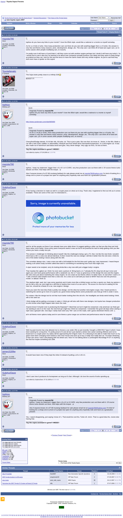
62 (113, 515)
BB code (5, 450)
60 (109, 515)
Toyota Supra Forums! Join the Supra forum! (18, 18)
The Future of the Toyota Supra (57, 18)
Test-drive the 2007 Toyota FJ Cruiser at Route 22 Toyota (19, 483)
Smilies (4, 451)
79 (64, 516)
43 (76, 515)
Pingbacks (5, 457)
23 (37, 515)
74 (55, 516)
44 (78, 515)
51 (92, 515)
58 (105, 515)
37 (64, 515)
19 (30, 515)
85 (76, 516)
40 (70, 515)
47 (84, 515)
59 (107, 515)
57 (103, 515)
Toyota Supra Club (105, 494)
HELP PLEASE (7, 474)
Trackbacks (5, 456)
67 (41, 516)
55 (99, 515)
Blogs (50, 23)
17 (26, 515)
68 (43, 516)
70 (47, 516)
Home (3, 2)
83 (72, 516)
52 (93, 515)
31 (53, 515)
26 (43, 515)
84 (74, 516)
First (92, 28)
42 (74, 515)
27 (45, 515)
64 (117, 515)
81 (68, 516)
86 (78, 516)
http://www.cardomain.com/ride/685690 (40, 122)
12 (105, 28)
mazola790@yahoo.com (94, 173)
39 (68, 515)
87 (80, 516)
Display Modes (114, 32)
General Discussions (40, 18)
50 (90, 515)
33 (57, 515)
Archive (115, 494)
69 (45, 516)
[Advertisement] (61, 8)
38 (66, 515)
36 (63, 515)
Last (116, 28)
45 (80, 515)
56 (101, 515)
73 (52, 516)
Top (120, 494)
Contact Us (94, 494)
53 (95, 515)
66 (120, 515)
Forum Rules (6, 462)
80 (66, 516)
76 (58, 516)
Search (114, 23)
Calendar (74, 23)
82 (70, 516)
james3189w (9, 351)
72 (51, 516)
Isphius (6, 104)
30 (51, 515)
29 (49, 515)
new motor (5, 480)
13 (108, 28)
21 (111, 28)
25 (41, 515)
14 (20, 515)
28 (47, 515)
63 (115, 515)
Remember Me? (115, 18)
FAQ (60, 23)
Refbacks (5, 459)
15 (22, 515)
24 (39, 515)
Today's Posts (95, 23)
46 (82, 515)
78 (62, 516)
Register (9, 23)
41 (72, 515)
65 (119, 515)
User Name (94, 17)
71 (49, 516)
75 (56, 516)
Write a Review (30, 23)
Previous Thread (57, 435)
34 (59, 515)
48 (86, 515)
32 (55, 515)
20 (32, 515)
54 (97, 515)
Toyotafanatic (9, 71)
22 (36, 515)
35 (61, 515)
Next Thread (67, 435)
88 (82, 516)
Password (94, 20)
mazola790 (8, 38)
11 (14, 515)
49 (88, 515)
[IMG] (4, 453)
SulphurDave (9, 187)
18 (28, 515)
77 (60, 516)
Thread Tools (101, 32)
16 (24, 515)
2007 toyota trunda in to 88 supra (12, 477)
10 (100, 28)
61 (111, 515)
